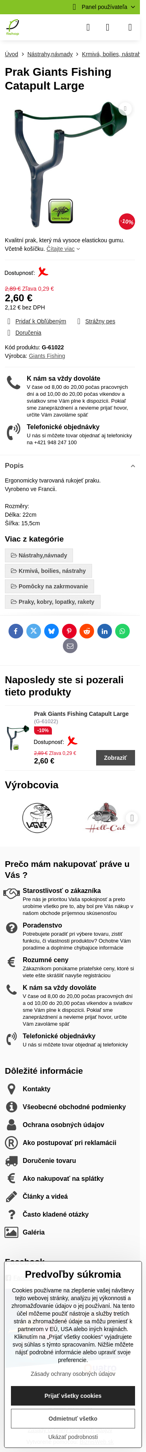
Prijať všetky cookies (73, 1396)
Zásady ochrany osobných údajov (73, 1374)
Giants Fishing (47, 356)
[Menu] (130, 27)
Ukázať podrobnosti (73, 1437)
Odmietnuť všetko (73, 1418)
